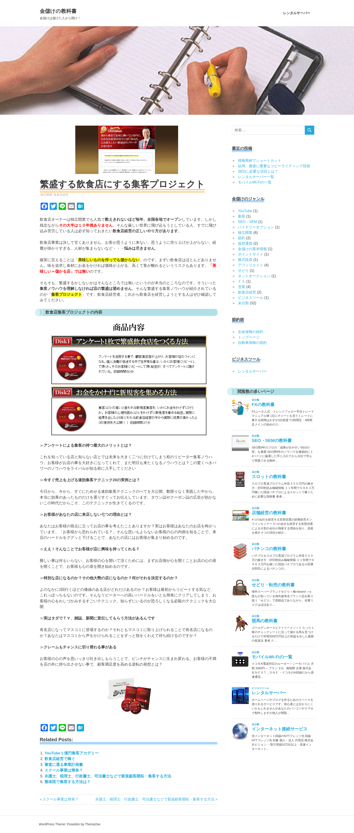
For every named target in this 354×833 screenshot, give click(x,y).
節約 (241, 238)
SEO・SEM (247, 222)
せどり (243, 270)
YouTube (245, 211)
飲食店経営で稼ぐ (59, 759)
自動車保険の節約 (252, 343)
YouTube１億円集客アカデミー (71, 753)
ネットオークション (254, 276)
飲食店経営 (61, 194)
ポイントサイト (250, 254)
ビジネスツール (250, 298)
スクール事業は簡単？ (63, 770)
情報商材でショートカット (259, 160)
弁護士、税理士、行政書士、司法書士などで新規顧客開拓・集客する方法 (107, 776)
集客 (241, 216)
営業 (241, 287)
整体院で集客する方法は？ (67, 782)
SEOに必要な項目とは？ (258, 171)
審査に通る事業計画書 (63, 765)
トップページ (249, 337)
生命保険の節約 (250, 332)
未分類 (243, 303)
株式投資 (245, 260)
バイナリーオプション (256, 227)
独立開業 (46, 194)
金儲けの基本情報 (252, 249)
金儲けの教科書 (70, 10)
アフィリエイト (250, 265)
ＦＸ (241, 281)
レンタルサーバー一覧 (256, 177)
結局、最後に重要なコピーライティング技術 (274, 166)
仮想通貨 (245, 243)
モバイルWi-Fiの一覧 (255, 182)
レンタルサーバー (296, 13)
